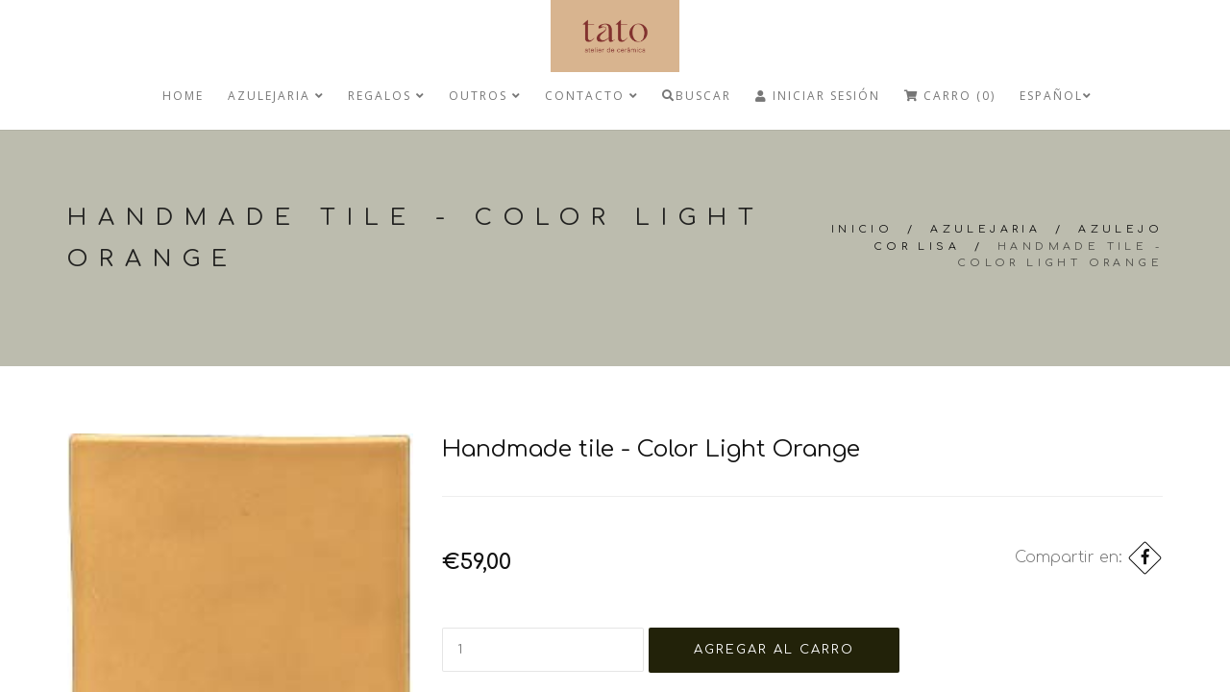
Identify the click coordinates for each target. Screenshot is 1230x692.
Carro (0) (950, 95)
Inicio (862, 229)
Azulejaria (276, 95)
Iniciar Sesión (817, 95)
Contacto (591, 95)
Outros (485, 95)
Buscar (696, 95)
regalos (386, 95)
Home (183, 95)
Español (1056, 95)
